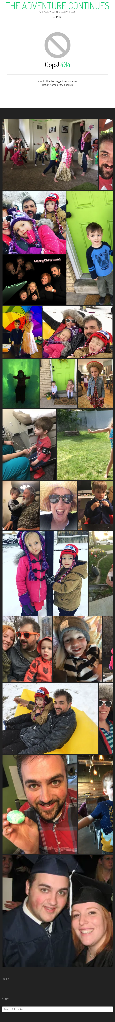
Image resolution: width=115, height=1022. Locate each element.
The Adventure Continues (57, 5)
